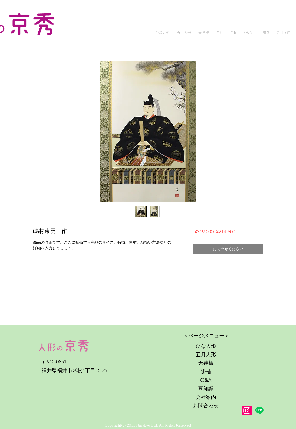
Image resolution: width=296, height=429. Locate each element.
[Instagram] (247, 410)
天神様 (206, 363)
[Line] (259, 410)
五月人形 (206, 354)
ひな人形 (206, 346)
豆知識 (206, 388)
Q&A (206, 380)
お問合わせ (206, 405)
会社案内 (206, 397)
